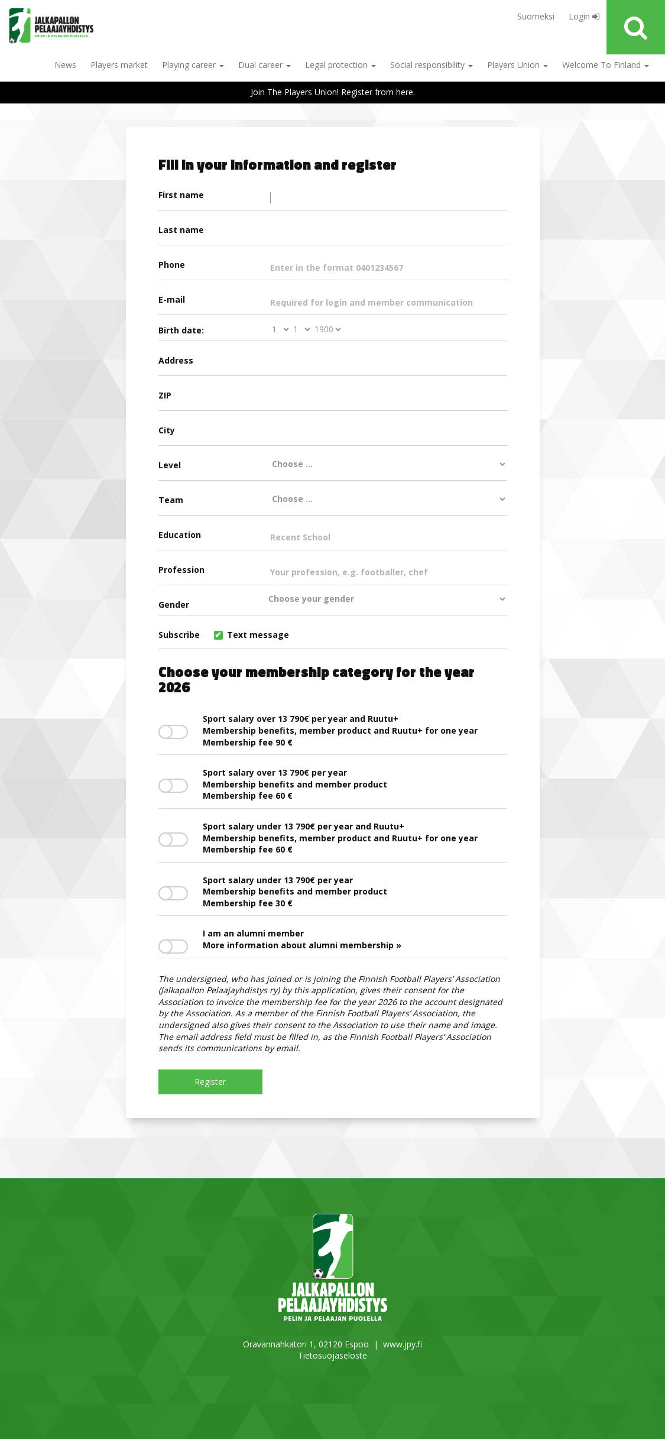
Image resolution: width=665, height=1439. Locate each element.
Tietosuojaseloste (332, 1355)
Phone (332, 269)
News (65, 64)
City (332, 434)
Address (332, 364)
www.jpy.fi (402, 1344)
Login (584, 16)
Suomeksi (535, 16)
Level (332, 465)
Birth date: (181, 330)
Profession (332, 574)
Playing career (193, 64)
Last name (332, 234)
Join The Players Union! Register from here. (333, 92)
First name (332, 199)
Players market (119, 64)
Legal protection (340, 64)
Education (332, 539)
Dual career (264, 64)
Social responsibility (431, 64)
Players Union (517, 64)
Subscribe (223, 634)
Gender (332, 602)
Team (332, 499)
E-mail (332, 304)
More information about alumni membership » (302, 945)
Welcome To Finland (605, 64)
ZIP (332, 399)
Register (210, 1081)
